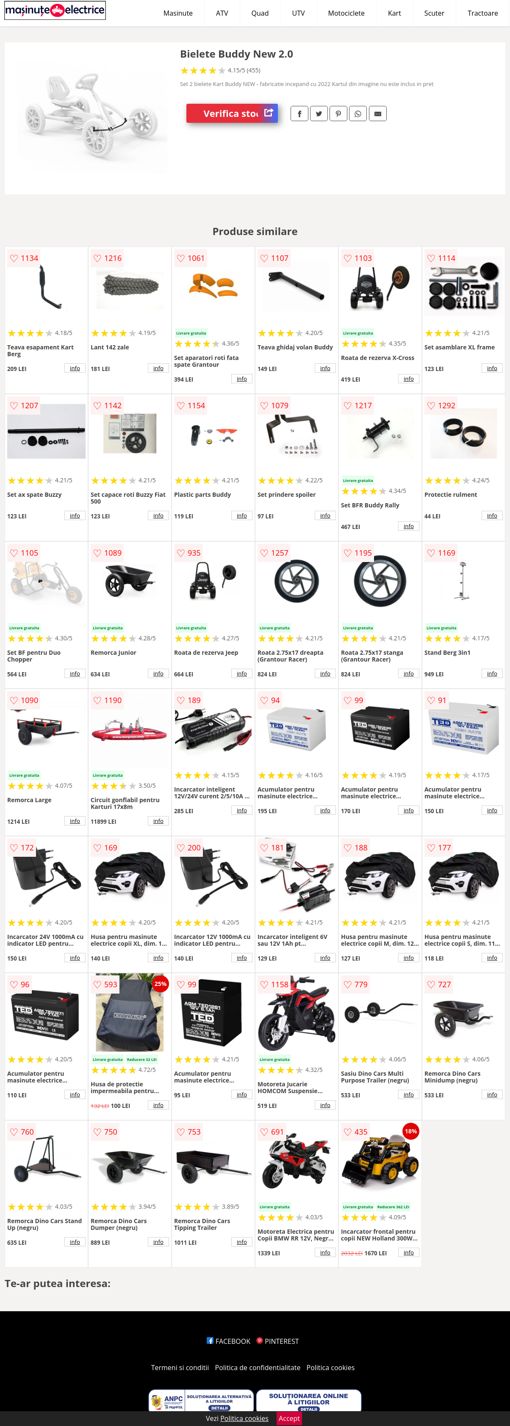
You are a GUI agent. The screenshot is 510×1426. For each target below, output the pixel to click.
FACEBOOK (228, 1341)
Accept (289, 1418)
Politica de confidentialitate (258, 1367)
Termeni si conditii (180, 1367)
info (75, 368)
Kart (394, 13)
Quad (260, 13)
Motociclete (346, 13)
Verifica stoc (241, 113)
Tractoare (483, 13)
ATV (222, 13)
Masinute (178, 13)
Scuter (434, 13)
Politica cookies (331, 1367)
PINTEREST (277, 1341)
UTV (298, 13)
